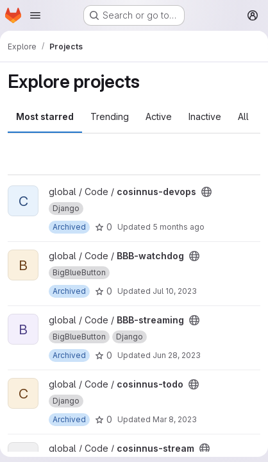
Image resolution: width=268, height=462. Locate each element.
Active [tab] (159, 116)
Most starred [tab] (45, 116)
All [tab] (243, 116)
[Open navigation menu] (35, 15)
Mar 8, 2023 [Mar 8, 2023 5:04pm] (175, 419)
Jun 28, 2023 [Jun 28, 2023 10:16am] (177, 355)
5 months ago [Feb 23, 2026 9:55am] (179, 227)
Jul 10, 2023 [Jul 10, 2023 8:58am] (175, 291)
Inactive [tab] (204, 116)
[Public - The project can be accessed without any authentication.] (206, 192)
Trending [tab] (109, 116)
